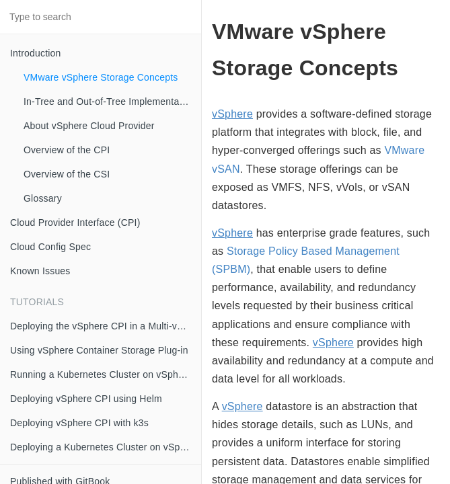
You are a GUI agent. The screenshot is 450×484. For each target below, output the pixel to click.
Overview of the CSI (67, 174)
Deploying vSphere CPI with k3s (79, 422)
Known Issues (40, 271)
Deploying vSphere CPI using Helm (86, 398)
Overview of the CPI (67, 150)
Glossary (43, 198)
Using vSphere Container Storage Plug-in (99, 350)
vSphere (232, 114)
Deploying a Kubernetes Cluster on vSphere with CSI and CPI (105, 447)
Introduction (35, 53)
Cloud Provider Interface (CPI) (75, 222)
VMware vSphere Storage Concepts (101, 77)
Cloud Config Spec (50, 246)
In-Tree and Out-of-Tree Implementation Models (112, 101)
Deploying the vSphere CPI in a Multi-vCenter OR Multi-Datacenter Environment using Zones (105, 326)
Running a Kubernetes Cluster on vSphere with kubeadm (105, 374)
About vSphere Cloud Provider (89, 125)
